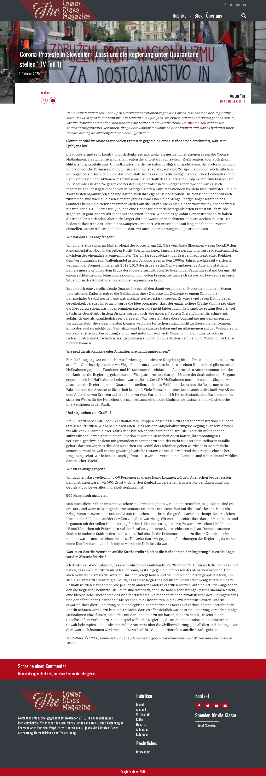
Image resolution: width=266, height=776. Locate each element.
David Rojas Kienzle (232, 101)
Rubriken (181, 15)
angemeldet (38, 673)
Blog (198, 15)
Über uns (214, 15)
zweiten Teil (196, 123)
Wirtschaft (143, 714)
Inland (140, 704)
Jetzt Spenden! (207, 725)
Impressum (143, 751)
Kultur (140, 719)
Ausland (45, 92)
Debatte (141, 724)
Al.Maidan (142, 729)
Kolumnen (142, 734)
